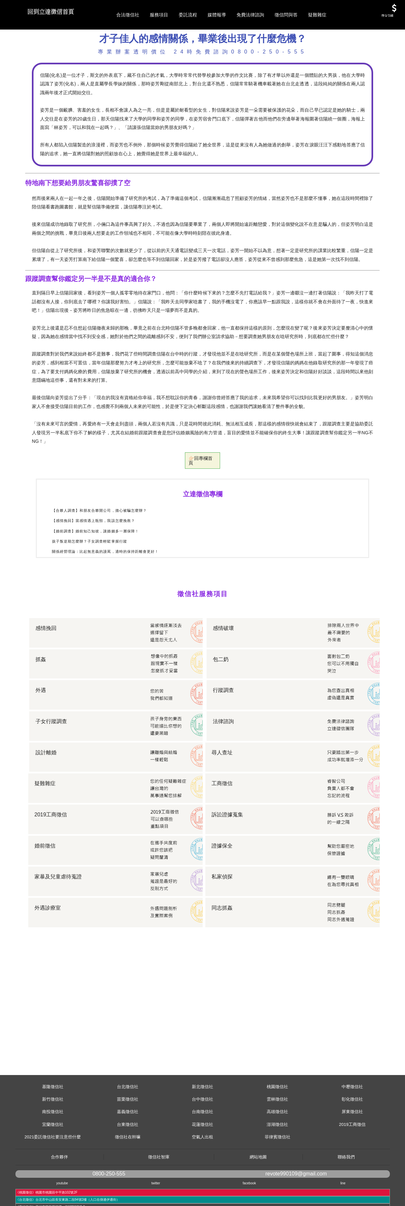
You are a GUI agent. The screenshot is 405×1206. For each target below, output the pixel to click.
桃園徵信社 (277, 1116)
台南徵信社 (202, 1141)
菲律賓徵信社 (277, 1166)
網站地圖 (258, 1186)
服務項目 (159, 14)
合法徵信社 (127, 14)
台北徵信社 (127, 1116)
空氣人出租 (202, 1166)
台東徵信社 (127, 1154)
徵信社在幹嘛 (128, 1166)
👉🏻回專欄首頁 (202, 491)
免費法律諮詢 (250, 14)
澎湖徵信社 (277, 1154)
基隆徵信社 (52, 1116)
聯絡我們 (346, 1186)
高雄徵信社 (277, 1141)
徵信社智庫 (158, 1186)
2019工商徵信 (352, 1154)
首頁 (36, 50)
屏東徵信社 (352, 1141)
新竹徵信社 (52, 1128)
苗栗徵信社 (127, 1128)
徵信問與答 (286, 14)
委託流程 (188, 14)
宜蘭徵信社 (52, 1154)
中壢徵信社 (352, 1116)
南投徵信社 (52, 1141)
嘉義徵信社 (127, 1141)
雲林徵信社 (277, 1128)
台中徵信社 (202, 1128)
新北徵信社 (202, 1116)
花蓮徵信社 (202, 1154)
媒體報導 (217, 14)
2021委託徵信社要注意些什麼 (53, 1166)
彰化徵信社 (352, 1128)
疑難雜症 (317, 14)
